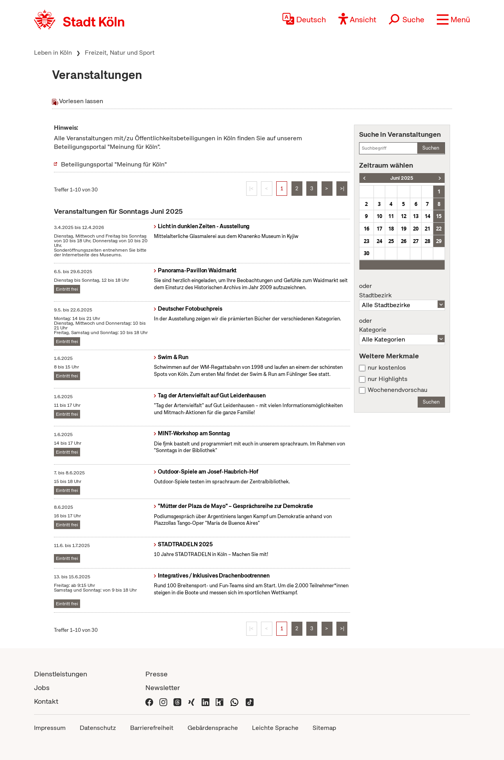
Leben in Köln (53, 52)
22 (438, 228)
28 (427, 241)
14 (427, 216)
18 (391, 228)
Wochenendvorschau (397, 390)
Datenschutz (98, 728)
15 (438, 216)
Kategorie (402, 325)
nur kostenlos (387, 368)
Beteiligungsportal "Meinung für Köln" (114, 164)
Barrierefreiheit (151, 728)
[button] (453, 19)
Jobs (42, 687)
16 (366, 228)
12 (403, 216)
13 (415, 216)
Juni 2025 (401, 178)
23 (366, 241)
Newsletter (162, 687)
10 (379, 216)
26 (403, 241)
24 (379, 241)
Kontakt (46, 701)
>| (342, 188)
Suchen (430, 148)
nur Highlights (387, 379)
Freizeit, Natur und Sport (120, 52)
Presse (156, 673)
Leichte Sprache (275, 728)
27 (415, 241)
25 (391, 241)
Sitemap (324, 728)
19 (403, 228)
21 (427, 228)
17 (379, 228)
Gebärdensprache (213, 728)
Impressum (50, 728)
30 (366, 253)
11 (391, 216)
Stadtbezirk (402, 290)
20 (415, 228)
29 (438, 241)
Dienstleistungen (60, 673)
